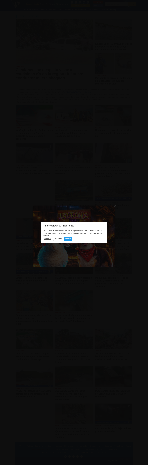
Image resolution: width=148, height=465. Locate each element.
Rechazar (58, 239)
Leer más (47, 239)
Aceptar (68, 239)
